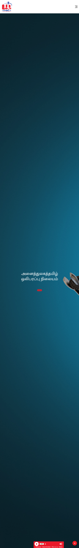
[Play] (36, 544)
